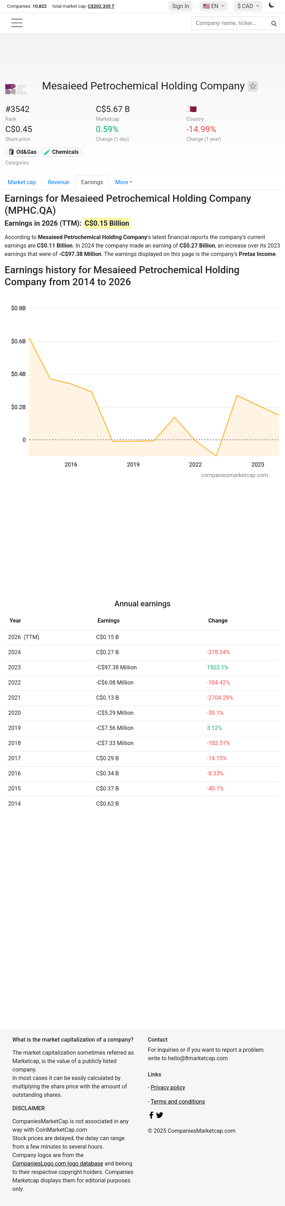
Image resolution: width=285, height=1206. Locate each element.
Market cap (22, 182)
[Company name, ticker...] (235, 23)
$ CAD (245, 6)
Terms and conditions (178, 1101)
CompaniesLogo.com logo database (57, 1163)
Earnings (92, 182)
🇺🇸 (211, 6)
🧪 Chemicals (61, 152)
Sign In (180, 6)
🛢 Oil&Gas (22, 152)
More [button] (121, 182)
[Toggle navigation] (17, 22)
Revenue (58, 182)
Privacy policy (168, 1087)
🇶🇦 (191, 109)
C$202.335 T (101, 6)
